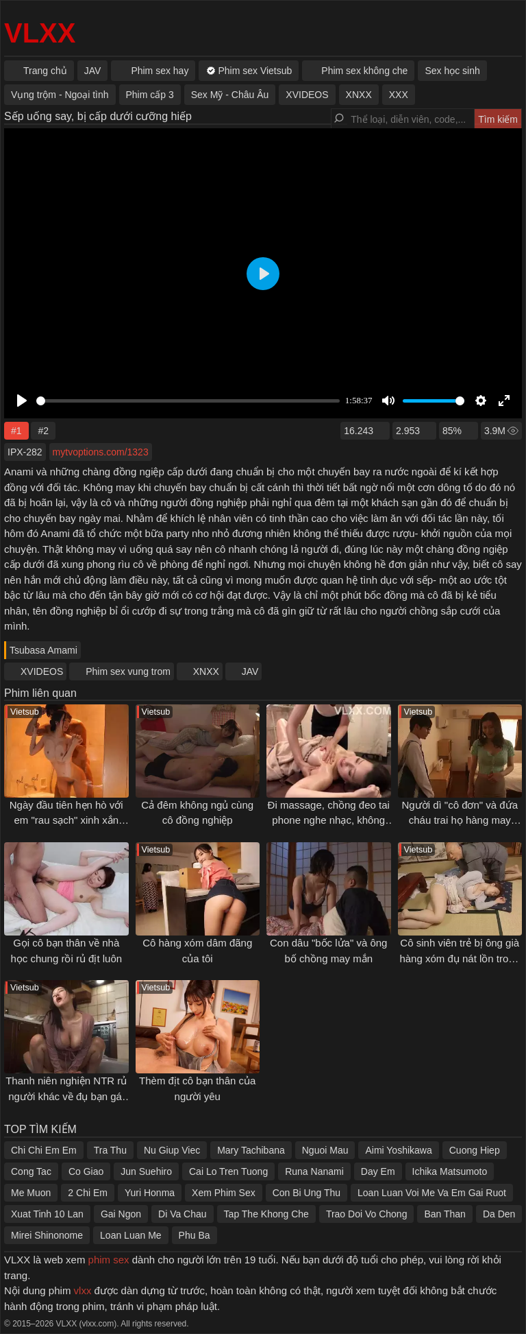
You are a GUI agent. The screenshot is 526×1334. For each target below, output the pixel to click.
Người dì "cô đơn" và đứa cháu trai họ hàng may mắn (459, 820)
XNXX (206, 671)
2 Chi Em (88, 1192)
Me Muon (31, 1192)
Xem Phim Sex (223, 1192)
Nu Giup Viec (172, 1150)
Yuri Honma (150, 1192)
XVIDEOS (42, 671)
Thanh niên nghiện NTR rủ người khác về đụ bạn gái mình (66, 1096)
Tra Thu (110, 1150)
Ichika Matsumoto (450, 1171)
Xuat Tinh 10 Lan (47, 1213)
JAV (250, 671)
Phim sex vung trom (128, 671)
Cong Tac (31, 1171)
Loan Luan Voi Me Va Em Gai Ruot (432, 1192)
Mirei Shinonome (47, 1235)
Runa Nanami (314, 1171)
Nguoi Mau (325, 1150)
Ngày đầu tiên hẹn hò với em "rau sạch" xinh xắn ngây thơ (66, 820)
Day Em (378, 1171)
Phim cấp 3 (150, 94)
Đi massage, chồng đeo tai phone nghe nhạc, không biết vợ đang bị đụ (329, 820)
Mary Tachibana (251, 1150)
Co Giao (85, 1171)
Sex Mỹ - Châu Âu (230, 94)
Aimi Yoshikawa (398, 1150)
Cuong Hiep (474, 1150)
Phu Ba (194, 1235)
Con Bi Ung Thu (306, 1192)
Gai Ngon (121, 1213)
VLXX (39, 33)
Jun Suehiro (146, 1171)
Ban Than (444, 1213)
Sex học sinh (452, 70)
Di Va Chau (182, 1213)
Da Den (499, 1213)
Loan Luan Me (131, 1235)
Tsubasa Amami (43, 650)
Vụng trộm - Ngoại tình (60, 94)
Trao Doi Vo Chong (367, 1213)
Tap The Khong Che (266, 1213)
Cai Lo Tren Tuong (228, 1171)
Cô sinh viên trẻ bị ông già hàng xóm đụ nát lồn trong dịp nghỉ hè (459, 958)
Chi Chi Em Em (44, 1150)
